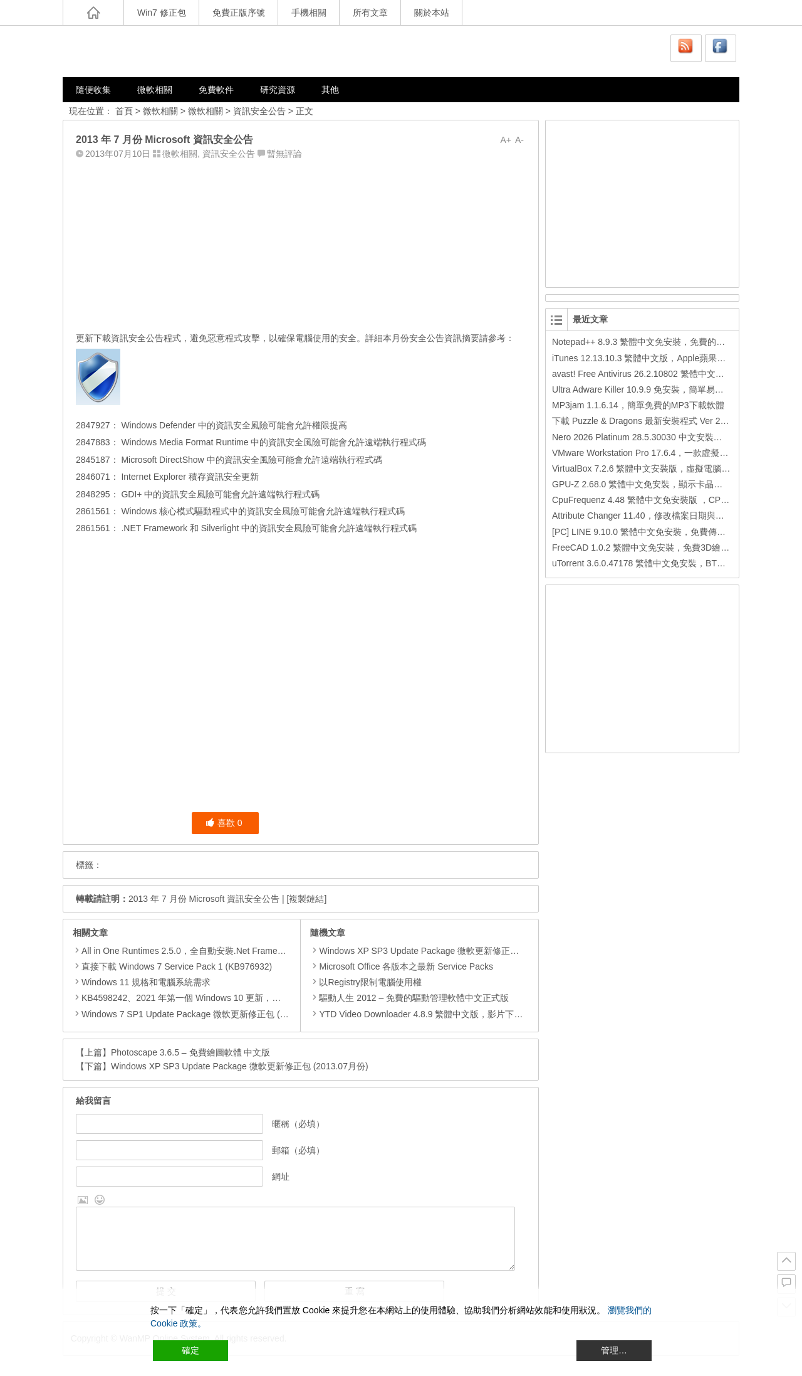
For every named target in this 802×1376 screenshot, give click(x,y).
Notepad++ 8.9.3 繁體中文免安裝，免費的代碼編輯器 (656, 342)
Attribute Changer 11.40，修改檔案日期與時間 (642, 516)
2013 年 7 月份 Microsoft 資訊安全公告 (203, 899)
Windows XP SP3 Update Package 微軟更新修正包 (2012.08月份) (443, 951)
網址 (280, 1177)
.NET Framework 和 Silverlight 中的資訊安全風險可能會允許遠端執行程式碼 (268, 528)
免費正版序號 (238, 13)
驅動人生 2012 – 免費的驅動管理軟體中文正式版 (409, 998)
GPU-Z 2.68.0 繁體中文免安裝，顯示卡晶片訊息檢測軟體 (663, 484)
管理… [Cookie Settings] (614, 1350)
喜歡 (224, 823)
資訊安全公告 (259, 111)
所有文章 (370, 13)
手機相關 (308, 13)
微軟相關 (154, 90)
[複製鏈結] (307, 899)
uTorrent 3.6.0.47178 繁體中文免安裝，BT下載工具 (652, 563)
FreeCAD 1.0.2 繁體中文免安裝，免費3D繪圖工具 (649, 547)
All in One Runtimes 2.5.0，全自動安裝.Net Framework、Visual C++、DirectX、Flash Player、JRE (274, 951)
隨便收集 (93, 90)
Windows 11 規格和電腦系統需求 (146, 982)
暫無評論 (284, 154)
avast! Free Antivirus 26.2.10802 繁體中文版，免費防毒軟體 (669, 374)
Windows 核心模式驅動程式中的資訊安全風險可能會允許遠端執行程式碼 (262, 511)
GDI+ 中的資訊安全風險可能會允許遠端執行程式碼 (219, 494)
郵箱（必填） (298, 1150)
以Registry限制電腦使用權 (365, 982)
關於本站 (431, 13)
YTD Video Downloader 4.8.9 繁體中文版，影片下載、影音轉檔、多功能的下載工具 (477, 1014)
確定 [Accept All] (190, 1350)
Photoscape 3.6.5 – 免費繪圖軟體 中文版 (190, 1052)
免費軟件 (216, 90)
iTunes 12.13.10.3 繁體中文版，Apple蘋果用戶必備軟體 (660, 358)
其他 (330, 90)
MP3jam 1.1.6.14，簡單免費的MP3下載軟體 (638, 405)
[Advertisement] (301, 242)
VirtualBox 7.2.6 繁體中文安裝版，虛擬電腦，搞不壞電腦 (663, 468)
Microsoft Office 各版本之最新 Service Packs (401, 966)
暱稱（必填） (298, 1124)
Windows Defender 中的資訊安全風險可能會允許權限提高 (233, 425)
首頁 (124, 111)
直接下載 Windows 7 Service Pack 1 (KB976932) (176, 966)
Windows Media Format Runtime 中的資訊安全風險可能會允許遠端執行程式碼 (273, 442)
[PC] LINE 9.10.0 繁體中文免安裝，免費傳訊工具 (647, 532)
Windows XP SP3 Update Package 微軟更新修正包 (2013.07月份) (239, 1066)
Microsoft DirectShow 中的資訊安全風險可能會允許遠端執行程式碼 (250, 460)
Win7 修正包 (161, 13)
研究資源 (277, 90)
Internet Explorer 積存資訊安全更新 (189, 477)
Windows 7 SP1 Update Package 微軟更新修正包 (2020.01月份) (206, 1014)
